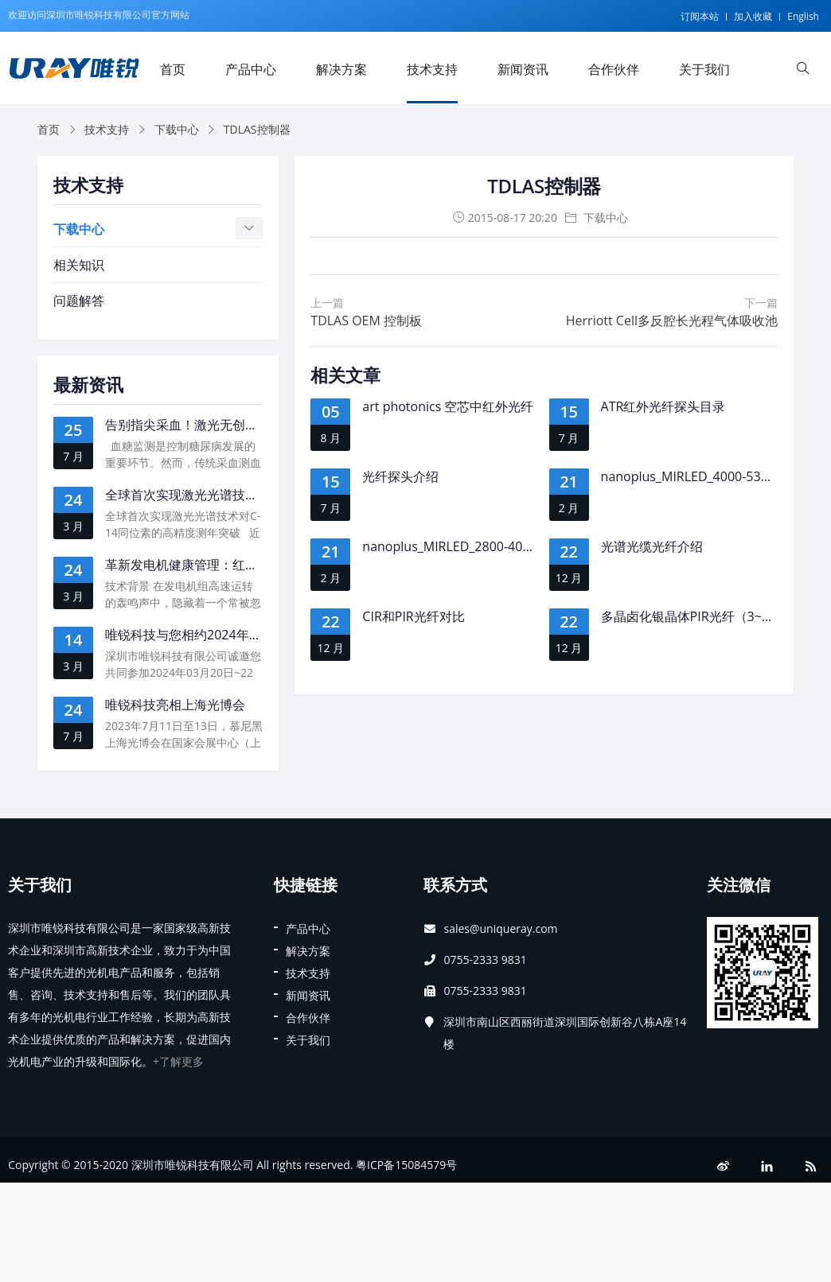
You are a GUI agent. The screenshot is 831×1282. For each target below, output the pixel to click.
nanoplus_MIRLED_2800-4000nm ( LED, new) (493, 546)
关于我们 (704, 69)
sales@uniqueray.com (500, 928)
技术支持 (432, 69)
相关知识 (78, 265)
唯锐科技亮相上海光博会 (175, 704)
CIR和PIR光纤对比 (413, 616)
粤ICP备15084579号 (406, 1164)
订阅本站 (700, 16)
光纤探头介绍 (400, 476)
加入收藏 (753, 16)
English (803, 16)
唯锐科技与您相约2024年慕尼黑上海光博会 (228, 634)
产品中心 (250, 69)
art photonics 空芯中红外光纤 (447, 406)
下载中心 (176, 129)
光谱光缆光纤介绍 (652, 546)
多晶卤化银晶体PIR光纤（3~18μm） (705, 616)
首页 (172, 69)
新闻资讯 (522, 69)
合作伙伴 (613, 69)
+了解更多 (178, 1061)
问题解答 (78, 300)
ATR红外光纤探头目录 (663, 406)
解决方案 (341, 69)
